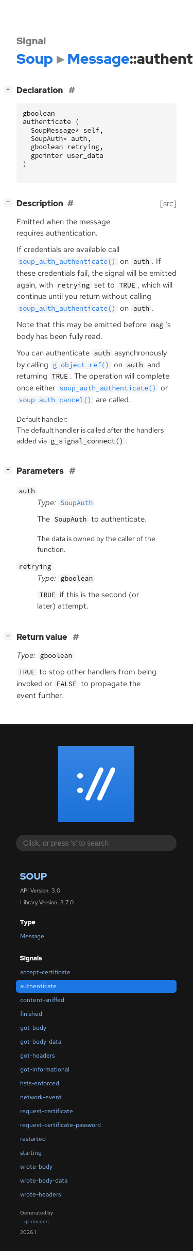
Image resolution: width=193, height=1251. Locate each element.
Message (32, 936)
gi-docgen (36, 1221)
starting (31, 1153)
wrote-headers (40, 1194)
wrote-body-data (43, 1180)
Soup (33, 876)
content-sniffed (42, 1000)
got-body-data (40, 1042)
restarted (33, 1139)
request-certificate (46, 1111)
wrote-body (36, 1167)
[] (10, 89)
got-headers (37, 1055)
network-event (41, 1097)
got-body (33, 1028)
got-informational (44, 1069)
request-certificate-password (60, 1125)
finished (31, 1014)
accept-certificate (45, 972)
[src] (168, 203)
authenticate (38, 986)
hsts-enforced (39, 1083)
